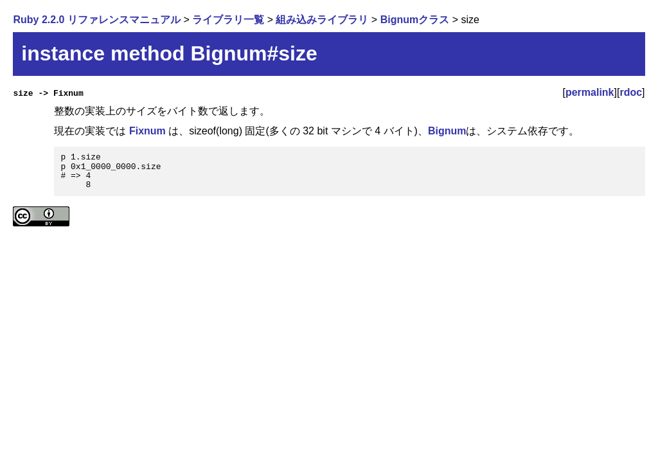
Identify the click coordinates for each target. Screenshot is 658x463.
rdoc (630, 92)
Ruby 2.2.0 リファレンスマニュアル (96, 19)
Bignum (447, 130)
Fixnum (147, 130)
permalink (589, 92)
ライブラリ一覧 (228, 19)
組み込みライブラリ (322, 19)
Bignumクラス (415, 19)
